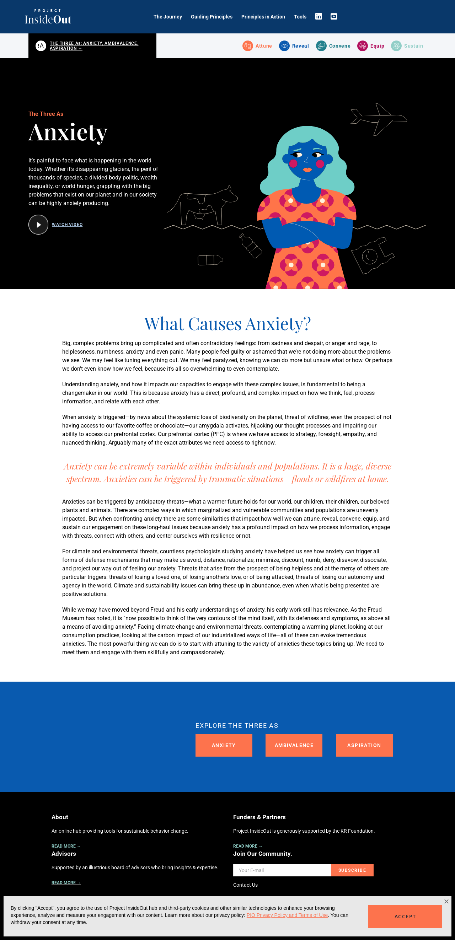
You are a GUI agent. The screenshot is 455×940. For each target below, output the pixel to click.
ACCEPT (405, 916)
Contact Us (245, 885)
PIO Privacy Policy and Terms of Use (287, 915)
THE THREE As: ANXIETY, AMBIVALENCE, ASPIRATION (94, 46)
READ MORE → (66, 846)
